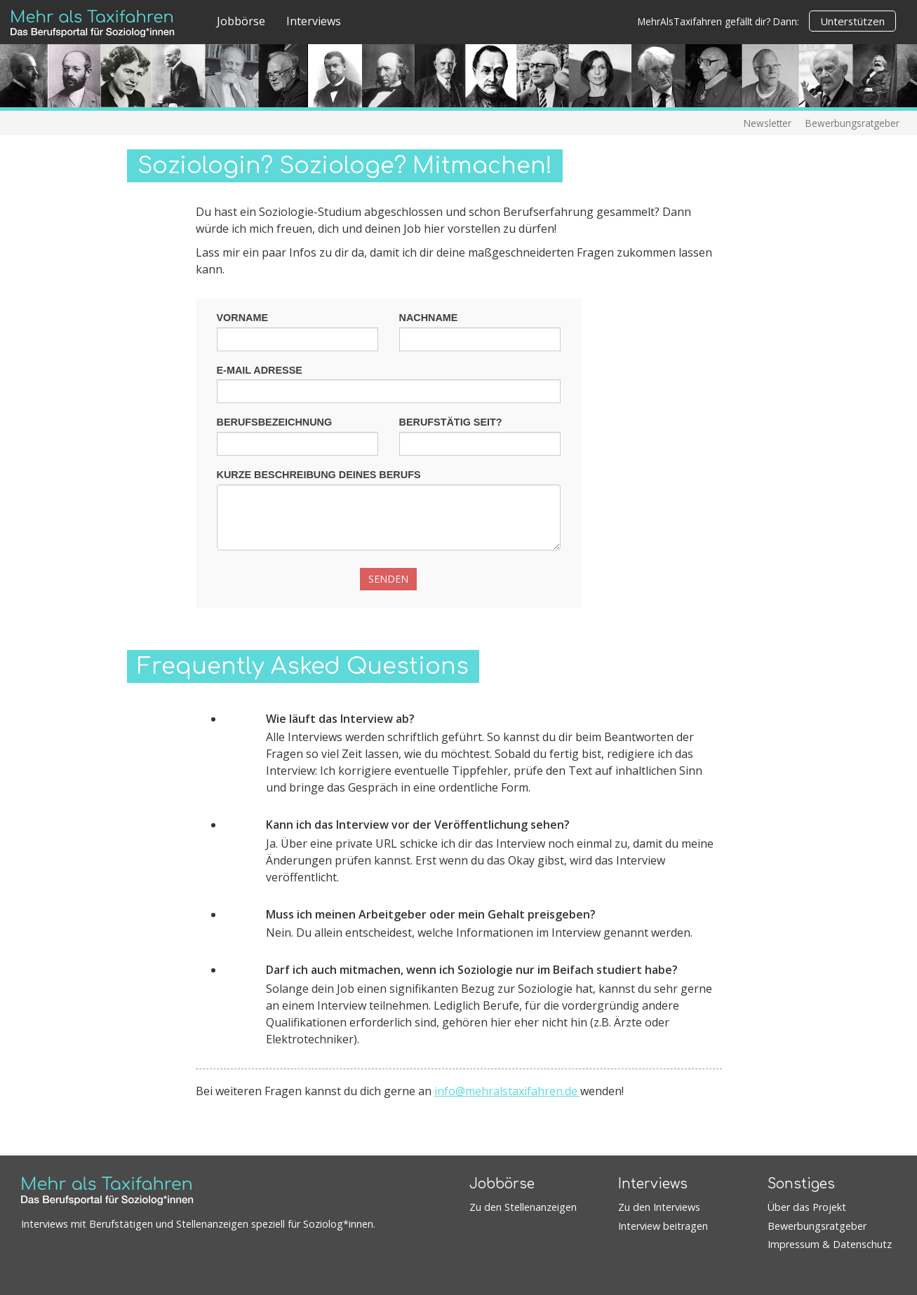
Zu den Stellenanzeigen (523, 1207)
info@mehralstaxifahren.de (507, 1091)
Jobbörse (241, 21)
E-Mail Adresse (259, 370)
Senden (388, 578)
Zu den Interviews (659, 1207)
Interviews (313, 21)
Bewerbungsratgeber (852, 123)
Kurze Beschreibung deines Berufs (319, 474)
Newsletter (767, 123)
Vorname (243, 317)
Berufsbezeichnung (275, 422)
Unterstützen (852, 21)
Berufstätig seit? (450, 422)
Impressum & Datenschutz (830, 1244)
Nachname (428, 317)
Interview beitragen (663, 1226)
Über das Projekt (807, 1207)
